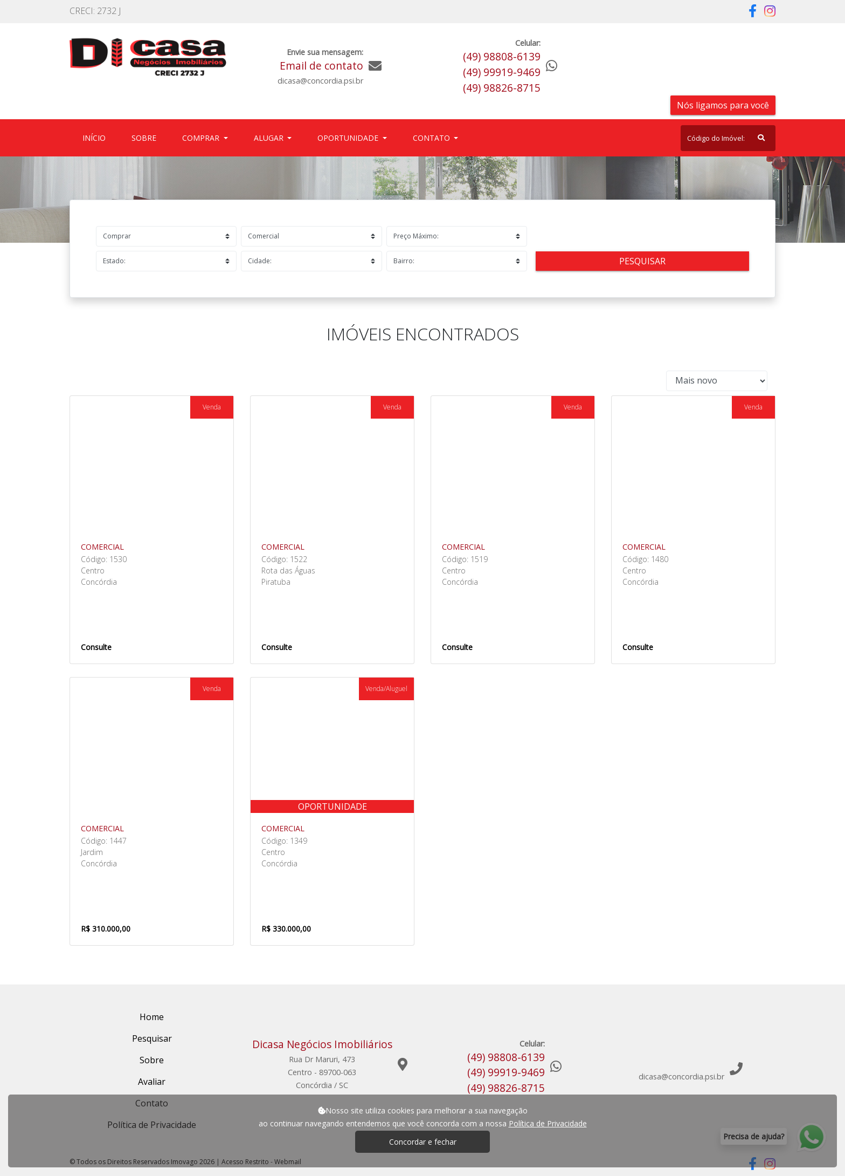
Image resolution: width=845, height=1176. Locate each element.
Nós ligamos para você (723, 105)
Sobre (146, 137)
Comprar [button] (201, 138)
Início (96, 137)
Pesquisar (642, 261)
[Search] (728, 138)
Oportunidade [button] (348, 138)
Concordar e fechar (422, 1142)
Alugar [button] (270, 138)
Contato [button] (432, 138)
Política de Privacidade (548, 1123)
